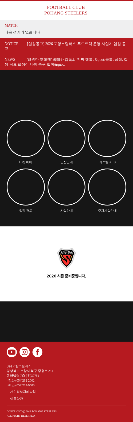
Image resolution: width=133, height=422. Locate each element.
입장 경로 (26, 210)
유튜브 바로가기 (12, 352)
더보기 (123, 29)
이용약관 (16, 399)
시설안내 (66, 210)
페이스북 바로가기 (37, 352)
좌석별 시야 (107, 162)
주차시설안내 (107, 210)
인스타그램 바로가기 (24, 352)
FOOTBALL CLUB (65, 10)
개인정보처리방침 (23, 392)
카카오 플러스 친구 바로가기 (50, 352)
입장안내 (66, 162)
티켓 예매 (26, 162)
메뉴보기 (122, 10)
